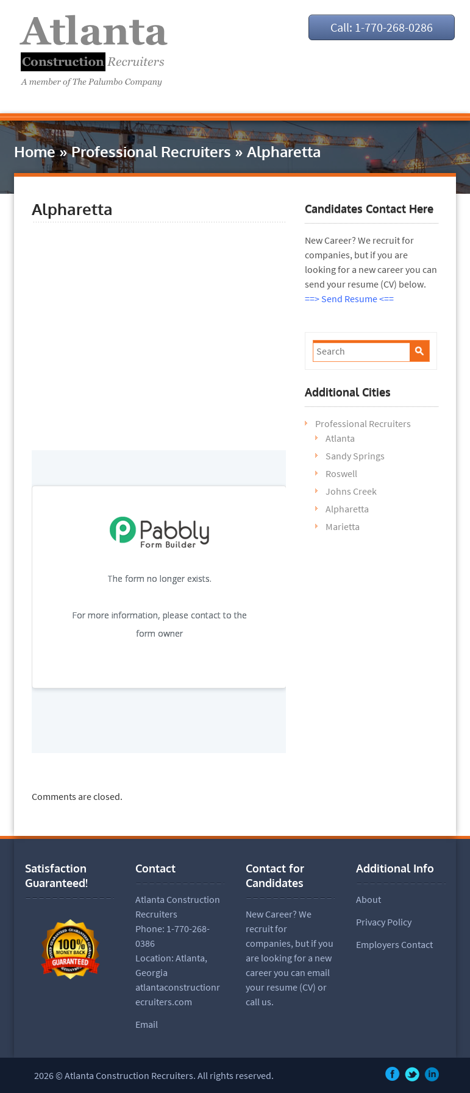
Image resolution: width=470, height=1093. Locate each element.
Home (34, 151)
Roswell (341, 473)
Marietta (343, 526)
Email (146, 1024)
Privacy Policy (383, 922)
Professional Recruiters (151, 151)
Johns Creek (351, 491)
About (368, 899)
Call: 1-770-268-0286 (381, 27)
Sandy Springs (355, 456)
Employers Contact (394, 944)
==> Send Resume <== (349, 298)
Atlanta (340, 438)
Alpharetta (347, 509)
